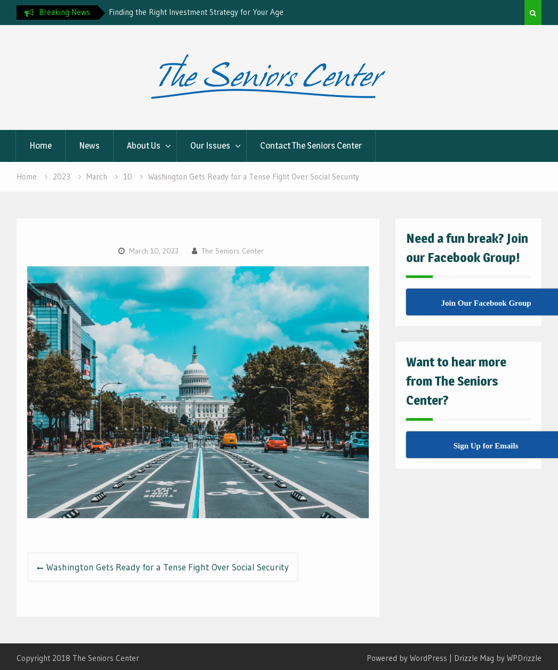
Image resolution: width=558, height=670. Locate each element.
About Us (143, 145)
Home (40, 145)
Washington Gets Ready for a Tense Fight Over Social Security (167, 567)
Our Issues (210, 145)
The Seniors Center (232, 251)
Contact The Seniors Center (311, 145)
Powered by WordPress (407, 658)
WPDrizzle (524, 658)
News (89, 145)
